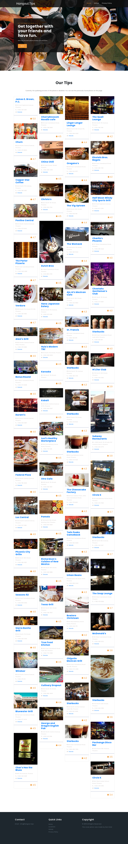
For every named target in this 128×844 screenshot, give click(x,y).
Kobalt (45, 400)
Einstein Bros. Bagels (100, 158)
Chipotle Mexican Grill (74, 659)
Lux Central (22, 517)
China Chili (47, 161)
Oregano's (73, 163)
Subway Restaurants (99, 437)
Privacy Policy (107, 3)
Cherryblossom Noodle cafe (50, 118)
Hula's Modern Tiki (49, 348)
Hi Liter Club (99, 369)
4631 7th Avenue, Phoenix (24, 773)
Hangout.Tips (25, 4)
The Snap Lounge (102, 593)
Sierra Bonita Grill (23, 629)
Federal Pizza (23, 474)
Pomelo (45, 516)
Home (89, 3)
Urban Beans (74, 575)
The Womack (74, 243)
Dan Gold (108, 827)
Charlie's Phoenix (97, 239)
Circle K (96, 494)
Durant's (20, 414)
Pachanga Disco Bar (102, 743)
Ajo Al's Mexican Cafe (76, 293)
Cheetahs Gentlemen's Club (99, 291)
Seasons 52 (22, 594)
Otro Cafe (47, 478)
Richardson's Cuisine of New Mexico (49, 562)
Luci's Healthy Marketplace (49, 439)
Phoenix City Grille (23, 553)
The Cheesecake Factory (76, 491)
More (22, 46)
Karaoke (46, 371)
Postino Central (25, 220)
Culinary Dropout (51, 685)
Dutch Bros (47, 265)
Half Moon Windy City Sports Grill (102, 199)
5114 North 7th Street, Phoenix (51, 353)
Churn (19, 142)
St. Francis (73, 329)
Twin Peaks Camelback (73, 533)
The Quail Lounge (98, 118)
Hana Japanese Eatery (50, 305)
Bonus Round (23, 376)
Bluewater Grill (24, 711)
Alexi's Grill (22, 339)
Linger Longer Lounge (75, 124)
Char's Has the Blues (24, 769)
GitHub (96, 3)
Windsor (20, 671)
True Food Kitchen (47, 643)
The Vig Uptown (76, 205)
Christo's (46, 199)
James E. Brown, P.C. (25, 100)
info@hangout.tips (27, 824)
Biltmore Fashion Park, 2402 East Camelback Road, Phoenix (76, 498)
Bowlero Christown (73, 617)
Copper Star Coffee (23, 181)
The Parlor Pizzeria (22, 262)
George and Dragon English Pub (50, 726)
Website (19, 112)
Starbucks (73, 367)
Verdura (20, 305)
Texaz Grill (47, 604)
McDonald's (99, 633)
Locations (52, 827)
